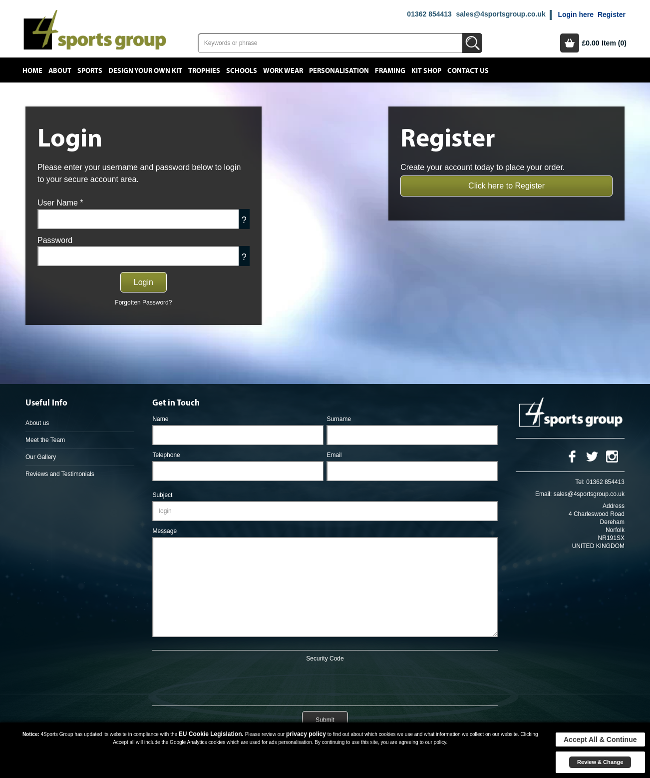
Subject (162, 495)
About (59, 71)
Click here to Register (506, 186)
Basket (570, 43)
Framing (390, 71)
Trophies (204, 71)
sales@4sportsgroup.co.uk (500, 14)
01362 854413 (429, 14)
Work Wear (283, 71)
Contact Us (468, 71)
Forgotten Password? (143, 302)
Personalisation (339, 71)
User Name (60, 202)
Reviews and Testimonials (59, 474)
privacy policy (306, 734)
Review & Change (600, 762)
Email (333, 455)
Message (164, 531)
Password (54, 240)
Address (614, 506)
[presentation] (325, 682)
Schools (241, 71)
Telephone (166, 455)
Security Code (324, 658)
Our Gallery (40, 457)
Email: (543, 494)
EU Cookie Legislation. (211, 734)
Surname (338, 419)
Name (160, 419)
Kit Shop (426, 71)
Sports (89, 71)
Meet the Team (45, 440)
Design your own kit (145, 71)
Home (32, 71)
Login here (576, 14)
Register (612, 14)
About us (37, 423)
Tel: (580, 482)
